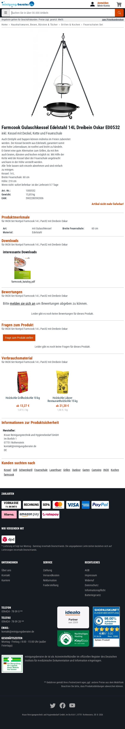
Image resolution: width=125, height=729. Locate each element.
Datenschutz (91, 585)
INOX (106, 469)
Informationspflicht (95, 590)
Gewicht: (6, 194)
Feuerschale (41, 469)
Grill (15, 469)
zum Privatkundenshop (113, 19)
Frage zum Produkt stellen (19, 337)
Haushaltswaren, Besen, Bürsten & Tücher (34, 24)
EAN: (4, 198)
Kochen (115, 469)
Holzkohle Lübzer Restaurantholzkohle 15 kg (62, 399)
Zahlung (47, 570)
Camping (96, 469)
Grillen (66, 469)
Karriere (6, 580)
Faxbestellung (50, 585)
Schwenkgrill (25, 469)
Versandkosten (51, 575)
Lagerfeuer (55, 469)
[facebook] (62, 705)
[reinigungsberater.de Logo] (18, 4)
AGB (87, 570)
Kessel (7, 469)
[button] (100, 4)
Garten (86, 469)
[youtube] (72, 705)
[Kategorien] (6, 13)
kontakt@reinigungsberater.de (18, 631)
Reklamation (50, 580)
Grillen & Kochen (70, 24)
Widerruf (89, 580)
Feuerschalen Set (93, 24)
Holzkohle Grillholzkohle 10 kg (23, 398)
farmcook (9, 474)
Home (5, 24)
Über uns (6, 570)
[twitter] (53, 705)
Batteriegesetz (93, 595)
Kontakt (6, 575)
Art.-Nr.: (6, 190)
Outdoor (76, 469)
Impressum (91, 575)
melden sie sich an (22, 303)
